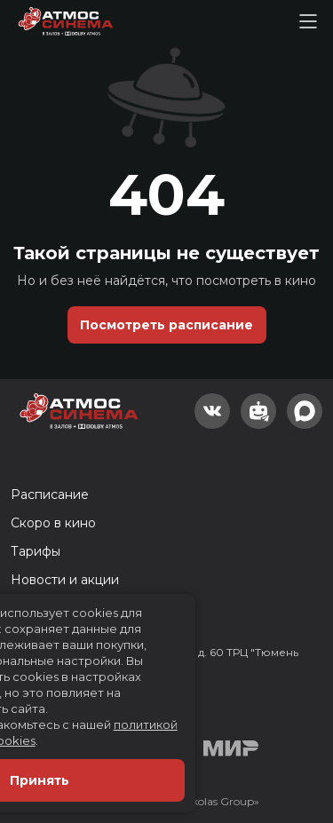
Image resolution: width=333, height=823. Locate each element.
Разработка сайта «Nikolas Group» (166, 801)
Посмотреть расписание (166, 325)
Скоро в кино (53, 523)
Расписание (50, 495)
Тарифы (35, 551)
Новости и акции (65, 580)
